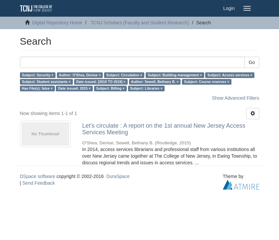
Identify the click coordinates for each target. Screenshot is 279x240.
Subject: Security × (38, 75)
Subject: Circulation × (124, 75)
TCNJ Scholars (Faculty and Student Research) (140, 22)
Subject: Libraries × (146, 88)
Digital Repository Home (57, 22)
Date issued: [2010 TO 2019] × (100, 82)
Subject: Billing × (110, 88)
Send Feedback (38, 183)
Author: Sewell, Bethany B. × (155, 82)
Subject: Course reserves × (206, 82)
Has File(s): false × (37, 88)
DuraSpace (118, 176)
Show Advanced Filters (235, 98)
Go (252, 62)
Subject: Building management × (175, 75)
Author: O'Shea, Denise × (80, 75)
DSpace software (38, 176)
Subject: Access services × (230, 75)
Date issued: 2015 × (74, 88)
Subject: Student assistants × (46, 82)
